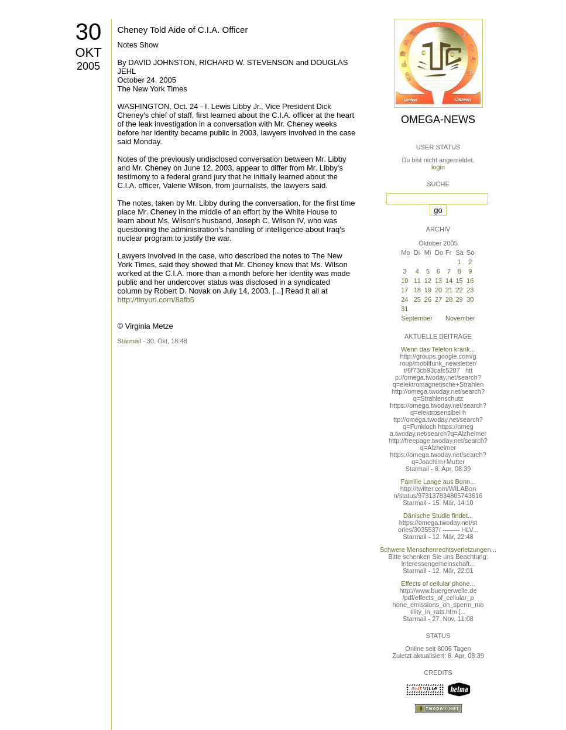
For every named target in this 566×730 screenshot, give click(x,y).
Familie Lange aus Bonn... (438, 481)
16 (470, 280)
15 (458, 280)
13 (438, 280)
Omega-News (438, 119)
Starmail (129, 340)
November (460, 318)
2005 (88, 66)
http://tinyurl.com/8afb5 (156, 299)
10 (404, 280)
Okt (88, 52)
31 (404, 308)
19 (427, 290)
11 (417, 280)
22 (458, 290)
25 (417, 299)
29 (458, 299)
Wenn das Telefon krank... (438, 349)
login (438, 166)
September (417, 318)
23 (470, 290)
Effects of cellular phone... (438, 583)
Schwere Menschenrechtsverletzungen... (438, 549)
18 (417, 290)
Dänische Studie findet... (438, 515)
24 (404, 299)
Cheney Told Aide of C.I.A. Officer (183, 30)
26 (427, 299)
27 (438, 299)
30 (89, 32)
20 (438, 290)
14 (448, 280)
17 (404, 290)
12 (427, 280)
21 (448, 290)
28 (448, 299)
